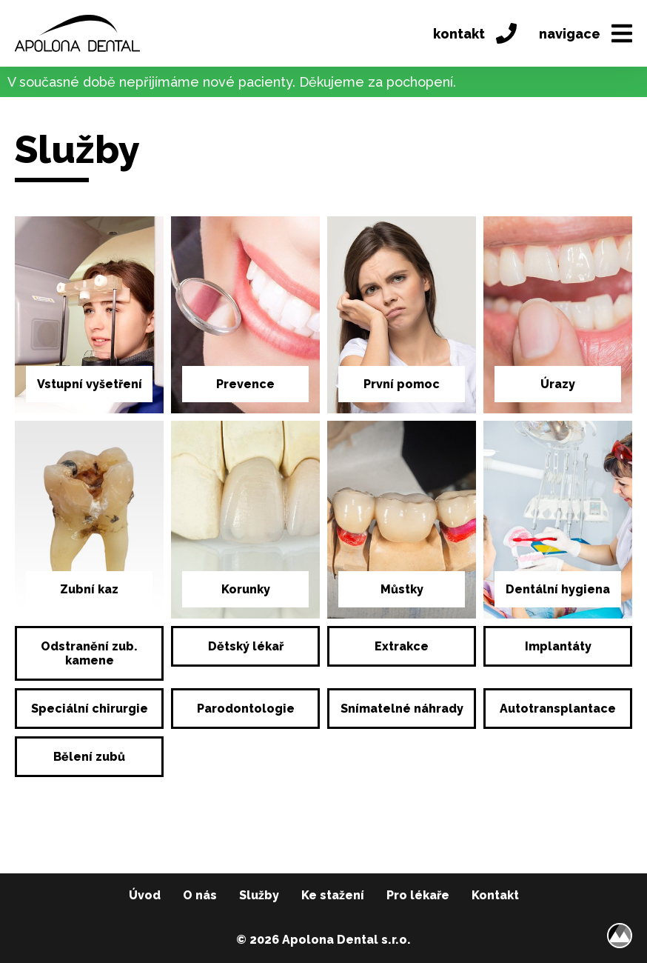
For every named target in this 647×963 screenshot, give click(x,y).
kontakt (475, 33)
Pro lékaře (417, 895)
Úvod (145, 895)
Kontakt (495, 895)
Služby (259, 895)
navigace (585, 33)
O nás (200, 895)
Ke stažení (332, 895)
